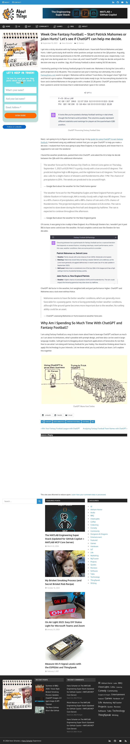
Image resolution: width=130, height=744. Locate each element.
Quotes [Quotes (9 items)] (110, 707)
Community (95, 531)
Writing (93, 583)
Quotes (93, 565)
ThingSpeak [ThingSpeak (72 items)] (104, 714)
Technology (95, 577)
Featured (94, 540)
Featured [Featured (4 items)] (101, 699)
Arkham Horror (96, 509)
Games (81, 43)
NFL (93, 422)
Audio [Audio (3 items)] (115, 683)
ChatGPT (48, 422)
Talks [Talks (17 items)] (109, 711)
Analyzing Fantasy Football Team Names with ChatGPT (104, 428)
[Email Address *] (20, 107)
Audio (93, 512)
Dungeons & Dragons (99, 534)
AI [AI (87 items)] (99, 682)
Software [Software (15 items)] (102, 711)
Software (94, 571)
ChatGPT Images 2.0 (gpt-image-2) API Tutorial (53, 701)
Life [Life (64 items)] (100, 702)
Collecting (94, 525)
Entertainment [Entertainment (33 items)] (118, 694)
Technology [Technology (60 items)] (118, 710)
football (86, 422)
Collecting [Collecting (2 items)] (119, 687)
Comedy (94, 528)
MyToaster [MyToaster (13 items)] (117, 702)
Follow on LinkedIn (14, 128)
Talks (93, 574)
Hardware (94, 546)
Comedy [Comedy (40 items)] (102, 690)
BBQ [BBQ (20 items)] (120, 683)
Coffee (93, 522)
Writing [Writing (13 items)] (115, 715)
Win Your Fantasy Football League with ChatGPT (61, 428)
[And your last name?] (20, 99)
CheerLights (95, 519)
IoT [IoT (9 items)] (122, 698)
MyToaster (95, 559)
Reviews (94, 568)
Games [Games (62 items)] (108, 698)
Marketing (95, 555)
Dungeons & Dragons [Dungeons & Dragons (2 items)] (104, 695)
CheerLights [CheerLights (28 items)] (103, 687)
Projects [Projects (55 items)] (102, 706)
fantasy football (73, 422)
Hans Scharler (67, 43)
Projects (94, 562)
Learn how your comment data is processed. (89, 494)
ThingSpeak (95, 580)
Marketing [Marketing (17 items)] (107, 702)
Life (92, 552)
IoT (92, 549)
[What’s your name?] (20, 90)
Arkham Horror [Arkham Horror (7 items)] (106, 683)
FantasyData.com (48, 75)
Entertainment (96, 537)
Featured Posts (53, 501)
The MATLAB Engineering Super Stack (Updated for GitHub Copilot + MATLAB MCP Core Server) (64, 539)
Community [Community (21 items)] (112, 691)
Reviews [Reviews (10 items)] (117, 707)
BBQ (92, 516)
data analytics (59, 422)
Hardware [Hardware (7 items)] (116, 699)
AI (77, 43)
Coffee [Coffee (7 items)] (112, 687)
